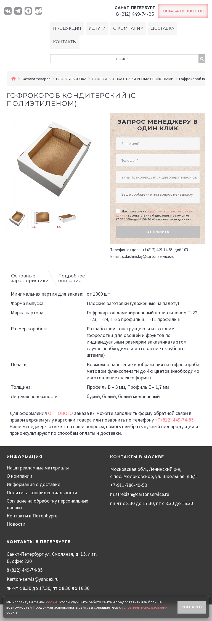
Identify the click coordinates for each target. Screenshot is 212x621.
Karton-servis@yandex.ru (33, 579)
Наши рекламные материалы (38, 468)
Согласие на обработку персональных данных (47, 504)
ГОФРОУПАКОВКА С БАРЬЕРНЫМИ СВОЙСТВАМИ (133, 78)
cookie (51, 602)
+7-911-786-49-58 (128, 485)
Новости (16, 524)
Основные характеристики (30, 278)
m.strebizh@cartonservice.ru (139, 494)
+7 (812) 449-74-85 (174, 420)
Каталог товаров (36, 78)
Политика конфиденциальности (42, 492)
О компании (128, 28)
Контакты (65, 41)
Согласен (191, 607)
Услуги (97, 28)
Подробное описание (71, 278)
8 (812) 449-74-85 (25, 570)
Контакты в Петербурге (32, 515)
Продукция (67, 28)
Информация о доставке (33, 484)
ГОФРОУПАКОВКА (71, 78)
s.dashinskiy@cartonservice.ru (148, 256)
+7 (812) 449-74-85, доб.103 (165, 249)
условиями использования (144, 607)
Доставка (162, 28)
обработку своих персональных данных (154, 213)
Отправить (157, 232)
